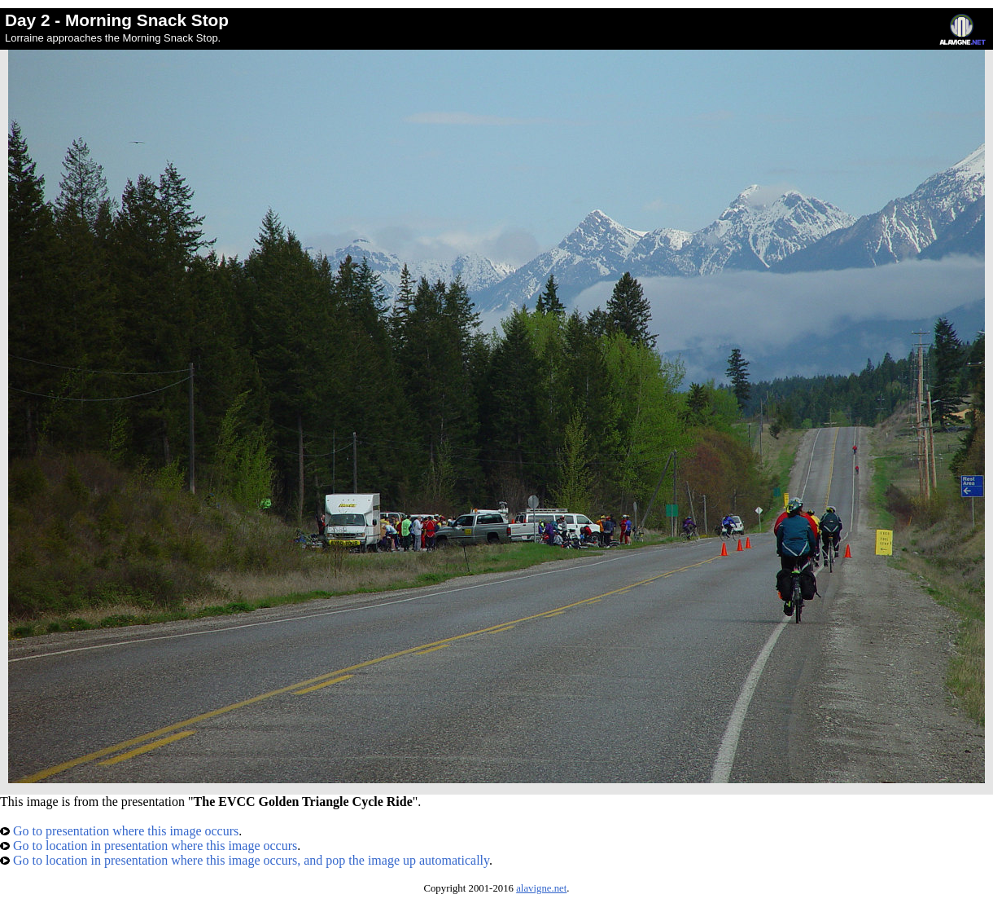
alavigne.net (541, 888)
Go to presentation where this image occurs (119, 831)
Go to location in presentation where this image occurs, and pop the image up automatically (244, 860)
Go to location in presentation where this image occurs (148, 845)
